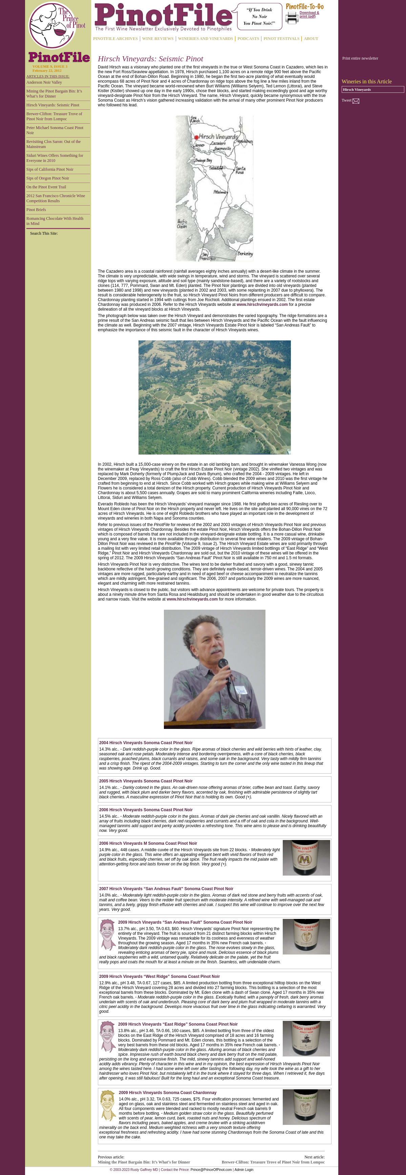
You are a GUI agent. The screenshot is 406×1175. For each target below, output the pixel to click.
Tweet (346, 100)
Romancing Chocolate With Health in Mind (54, 221)
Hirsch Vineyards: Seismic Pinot (52, 105)
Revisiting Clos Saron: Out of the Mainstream (53, 144)
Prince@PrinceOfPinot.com (211, 1170)
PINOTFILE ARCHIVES (115, 38)
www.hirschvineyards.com (262, 304)
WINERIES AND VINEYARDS (205, 38)
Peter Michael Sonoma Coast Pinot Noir (54, 130)
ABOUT (311, 38)
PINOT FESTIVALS (281, 38)
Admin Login (244, 1170)
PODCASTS (248, 38)
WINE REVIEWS (158, 38)
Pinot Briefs (36, 209)
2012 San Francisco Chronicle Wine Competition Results (55, 198)
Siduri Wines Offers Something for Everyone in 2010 (54, 158)
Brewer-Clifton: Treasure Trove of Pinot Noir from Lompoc (54, 116)
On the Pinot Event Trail (46, 187)
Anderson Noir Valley (44, 82)
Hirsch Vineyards (357, 89)
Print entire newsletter (360, 58)
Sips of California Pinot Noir (49, 169)
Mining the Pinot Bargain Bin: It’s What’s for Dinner (54, 94)
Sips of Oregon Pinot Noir (47, 178)
